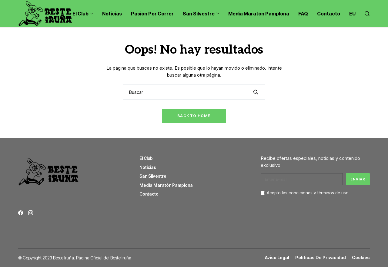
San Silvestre (152, 176)
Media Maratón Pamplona (166, 185)
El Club (146, 158)
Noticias (147, 167)
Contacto (149, 193)
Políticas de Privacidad (320, 257)
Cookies (361, 257)
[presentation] (307, 212)
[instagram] (30, 212)
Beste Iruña (120, 257)
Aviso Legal (277, 257)
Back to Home (193, 116)
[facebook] (20, 212)
